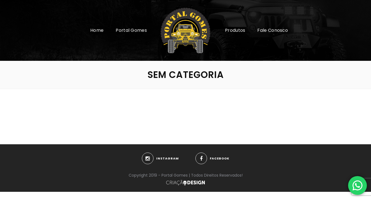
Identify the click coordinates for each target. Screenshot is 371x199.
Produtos (235, 30)
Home (97, 30)
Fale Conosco (272, 30)
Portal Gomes (131, 30)
